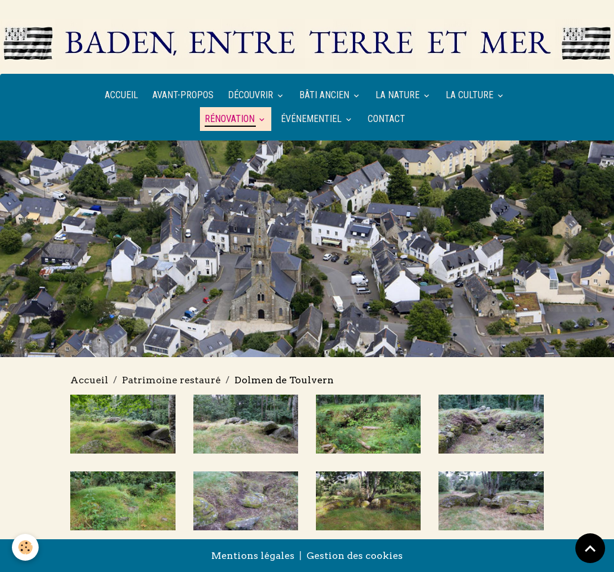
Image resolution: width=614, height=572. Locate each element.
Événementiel (312, 118)
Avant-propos (183, 95)
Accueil (121, 95)
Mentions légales (253, 555)
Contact (386, 118)
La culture (471, 95)
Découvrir (251, 95)
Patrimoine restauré (171, 380)
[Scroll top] (590, 548)
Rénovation (231, 118)
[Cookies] (25, 547)
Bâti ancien (325, 95)
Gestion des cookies (354, 555)
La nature (398, 95)
